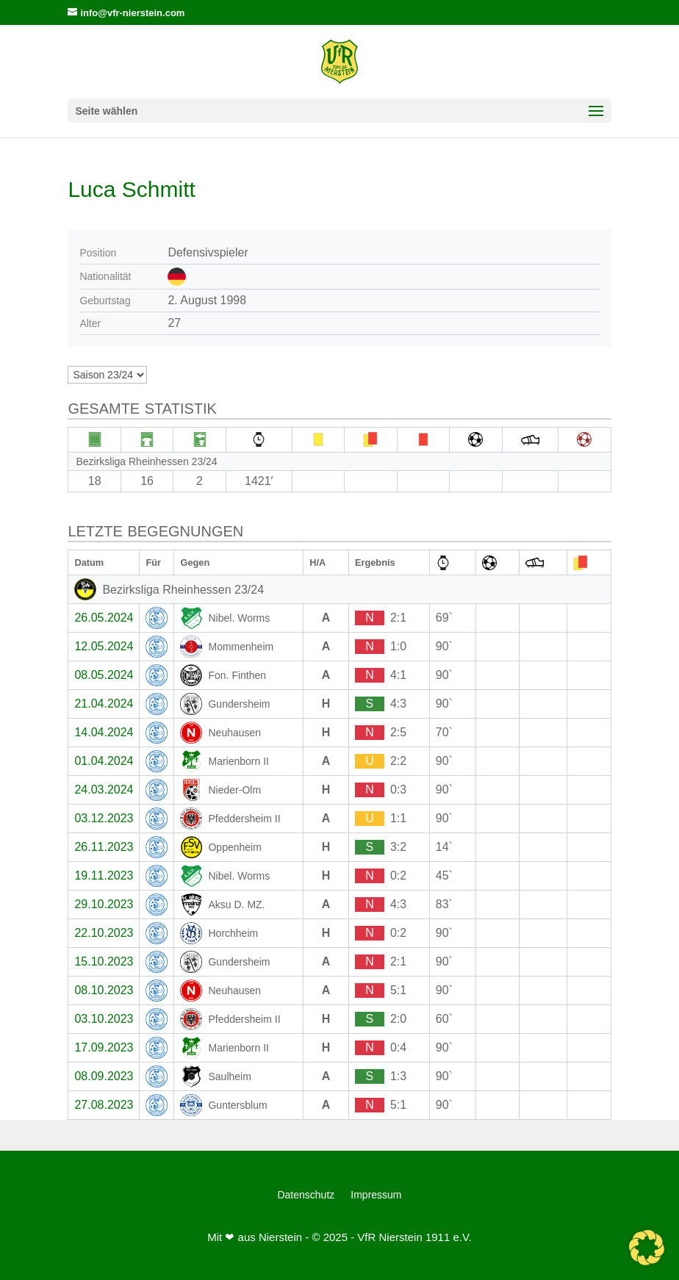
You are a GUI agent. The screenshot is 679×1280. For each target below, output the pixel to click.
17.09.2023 (103, 1047)
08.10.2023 (103, 990)
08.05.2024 (103, 675)
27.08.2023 (103, 1105)
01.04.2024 (103, 761)
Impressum (376, 1195)
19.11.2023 (103, 875)
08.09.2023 (103, 1076)
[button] (646, 1247)
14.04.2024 (103, 732)
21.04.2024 (103, 703)
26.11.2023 (103, 847)
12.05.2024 (103, 646)
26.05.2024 (103, 617)
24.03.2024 (103, 789)
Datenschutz (305, 1195)
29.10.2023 (103, 904)
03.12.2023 (103, 818)
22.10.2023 (103, 933)
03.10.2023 (103, 1019)
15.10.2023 (103, 961)
